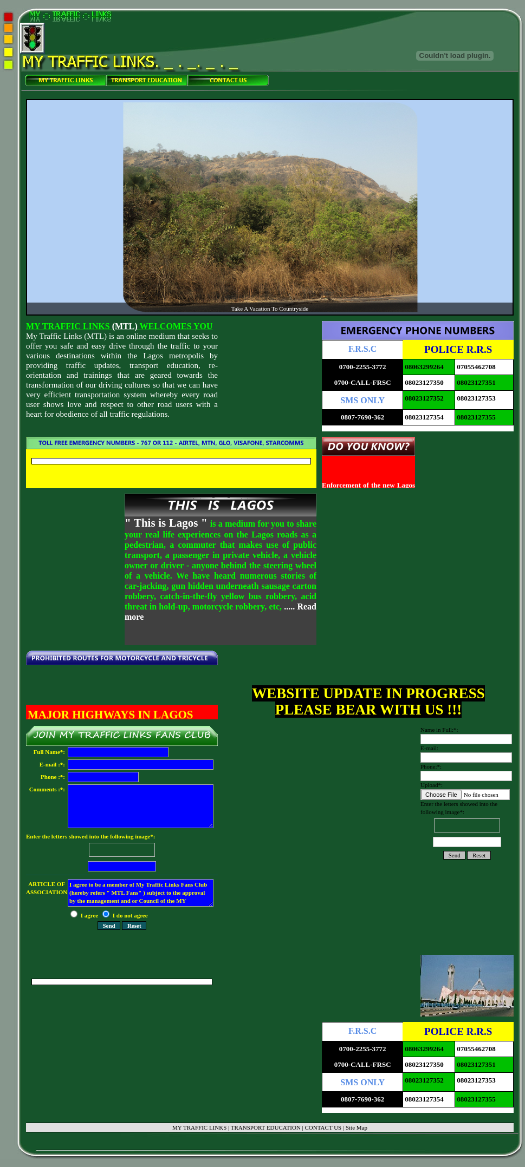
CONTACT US (323, 1127)
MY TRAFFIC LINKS (199, 1127)
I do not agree (125, 915)
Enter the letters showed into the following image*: (122, 853)
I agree (85, 915)
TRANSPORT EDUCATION (266, 1127)
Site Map (356, 1127)
